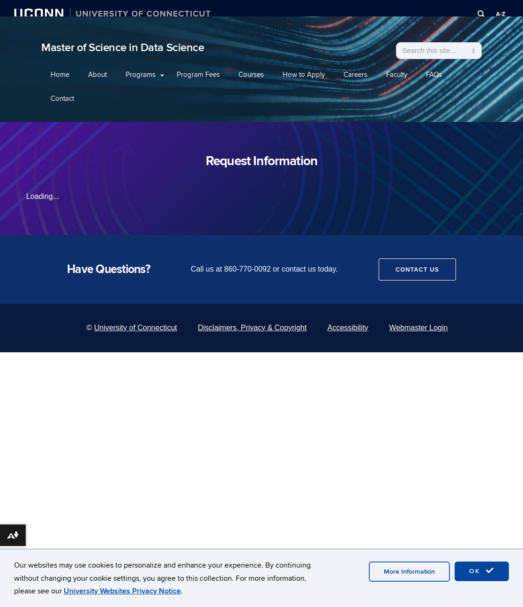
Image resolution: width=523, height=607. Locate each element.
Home (60, 74)
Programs (141, 74)
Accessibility (348, 328)
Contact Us (417, 269)
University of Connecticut (135, 328)
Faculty (396, 74)
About (97, 74)
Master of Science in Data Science (122, 47)
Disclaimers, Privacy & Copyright (252, 328)
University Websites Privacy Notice (122, 591)
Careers (355, 74)
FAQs (434, 74)
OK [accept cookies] (481, 571)
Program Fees (198, 74)
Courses (251, 74)
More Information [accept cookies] (409, 572)
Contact (62, 98)
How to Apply (304, 74)
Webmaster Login (418, 328)
